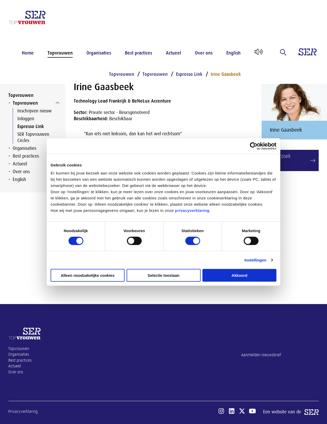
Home (28, 53)
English (233, 53)
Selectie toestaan (164, 275)
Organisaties (98, 53)
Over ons (204, 53)
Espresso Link (30, 126)
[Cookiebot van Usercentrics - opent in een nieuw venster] (253, 146)
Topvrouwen (60, 53)
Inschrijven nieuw (34, 110)
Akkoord (239, 275)
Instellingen (255, 260)
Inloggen (25, 118)
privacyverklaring (192, 210)
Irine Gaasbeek (226, 74)
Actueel (173, 53)
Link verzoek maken (278, 160)
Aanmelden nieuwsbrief (261, 355)
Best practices (138, 53)
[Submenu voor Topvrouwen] (57, 103)
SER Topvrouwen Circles (33, 137)
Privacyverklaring (23, 411)
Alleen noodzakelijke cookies (88, 275)
